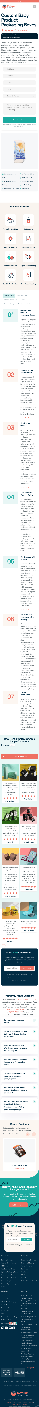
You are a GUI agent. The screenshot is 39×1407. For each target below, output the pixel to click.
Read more (24, 418)
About (3, 1296)
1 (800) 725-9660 (16, 1012)
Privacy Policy (20, 126)
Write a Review (15, 756)
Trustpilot (30, 1368)
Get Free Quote (6, 1320)
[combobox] (19, 96)
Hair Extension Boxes (8, 1269)
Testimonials (5, 1311)
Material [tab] (20, 304)
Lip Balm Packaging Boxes (9, 1272)
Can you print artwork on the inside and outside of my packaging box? (17, 1076)
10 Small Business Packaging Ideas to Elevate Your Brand (27, 1311)
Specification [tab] (22, 295)
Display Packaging (27, 1266)
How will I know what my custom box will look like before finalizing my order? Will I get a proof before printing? (17, 1105)
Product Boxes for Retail (9, 1278)
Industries (8, 34)
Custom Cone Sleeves (8, 1263)
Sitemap (8, 1402)
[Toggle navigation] (35, 6)
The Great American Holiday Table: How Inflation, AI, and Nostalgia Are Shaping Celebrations (28, 1359)
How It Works (5, 1305)
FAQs (3, 1314)
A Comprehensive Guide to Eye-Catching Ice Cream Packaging (29, 1335)
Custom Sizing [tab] (9, 304)
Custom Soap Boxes (7, 1281)
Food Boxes (24, 1272)
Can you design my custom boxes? (17, 1021)
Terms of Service (31, 124)
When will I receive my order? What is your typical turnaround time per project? (17, 1048)
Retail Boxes (15, 34)
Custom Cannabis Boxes (29, 1260)
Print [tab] (28, 304)
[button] (4, 1)
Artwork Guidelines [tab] (10, 300)
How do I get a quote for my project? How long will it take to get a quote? (17, 1090)
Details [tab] (23, 300)
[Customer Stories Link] (20, 1386)
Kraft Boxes (24, 1269)
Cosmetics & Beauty (27, 1263)
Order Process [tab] (9, 295)
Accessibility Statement (19, 1404)
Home (3, 34)
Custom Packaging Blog (9, 1317)
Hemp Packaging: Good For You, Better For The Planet (28, 1319)
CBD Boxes (4, 1266)
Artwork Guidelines (7, 1299)
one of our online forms (16, 1009)
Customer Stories (7, 1308)
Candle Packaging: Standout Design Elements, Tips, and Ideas (29, 1343)
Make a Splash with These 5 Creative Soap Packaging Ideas (29, 1327)
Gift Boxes (24, 1275)
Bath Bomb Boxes (7, 1260)
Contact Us (9, 1323)
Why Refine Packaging (8, 1302)
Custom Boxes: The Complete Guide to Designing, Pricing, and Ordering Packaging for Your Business (28, 1301)
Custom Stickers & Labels (29, 1281)
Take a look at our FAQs (26, 999)
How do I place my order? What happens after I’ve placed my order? (17, 1062)
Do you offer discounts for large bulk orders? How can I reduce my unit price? (17, 1034)
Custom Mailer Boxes (8, 1275)
